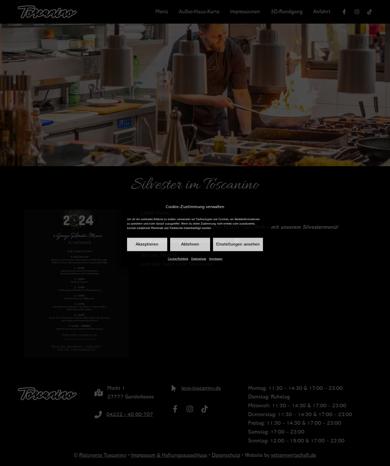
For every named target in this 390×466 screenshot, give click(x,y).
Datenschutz (198, 258)
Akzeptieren (147, 244)
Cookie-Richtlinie (178, 258)
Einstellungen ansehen (238, 244)
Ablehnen (190, 244)
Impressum (215, 258)
